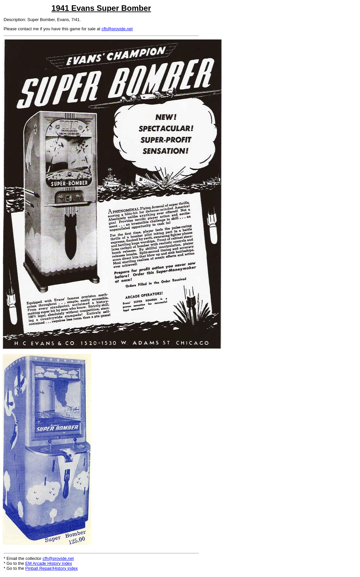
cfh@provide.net (117, 28)
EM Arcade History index (48, 563)
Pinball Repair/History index (51, 568)
